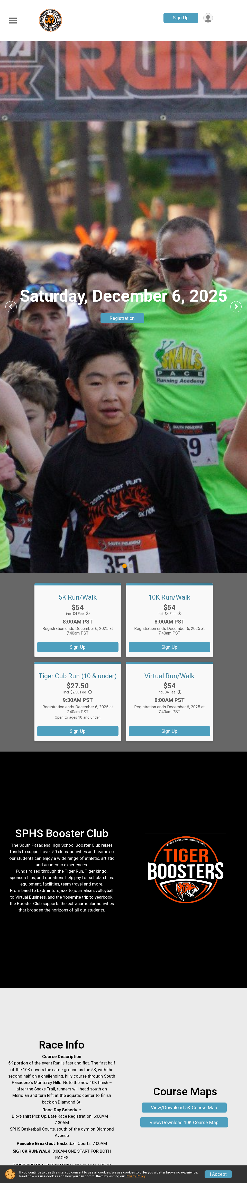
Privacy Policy (135, 1176)
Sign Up (181, 17)
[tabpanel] (123, 307)
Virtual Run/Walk (169, 676)
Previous (15, 306)
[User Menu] (208, 18)
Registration (122, 318)
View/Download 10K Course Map (184, 1122)
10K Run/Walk (169, 597)
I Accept (218, 1174)
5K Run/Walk (78, 597)
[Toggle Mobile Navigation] (13, 20)
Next (240, 306)
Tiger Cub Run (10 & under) (78, 676)
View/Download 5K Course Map (184, 1107)
